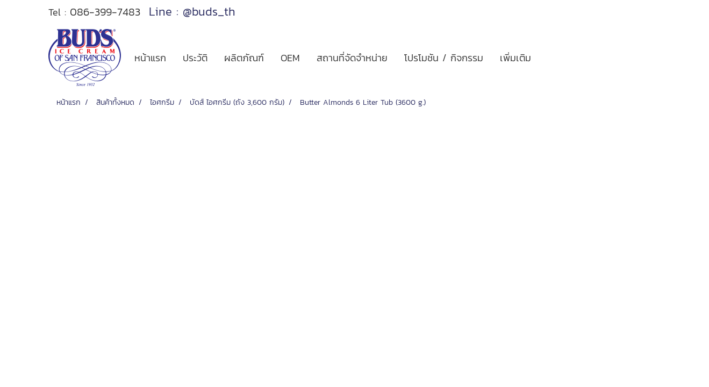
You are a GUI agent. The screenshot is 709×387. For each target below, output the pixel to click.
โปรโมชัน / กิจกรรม (443, 58)
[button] (549, 57)
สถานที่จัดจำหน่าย (352, 58)
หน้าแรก (150, 58)
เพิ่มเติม (515, 58)
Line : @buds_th (192, 11)
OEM (290, 58)
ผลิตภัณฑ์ (244, 58)
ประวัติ (195, 58)
